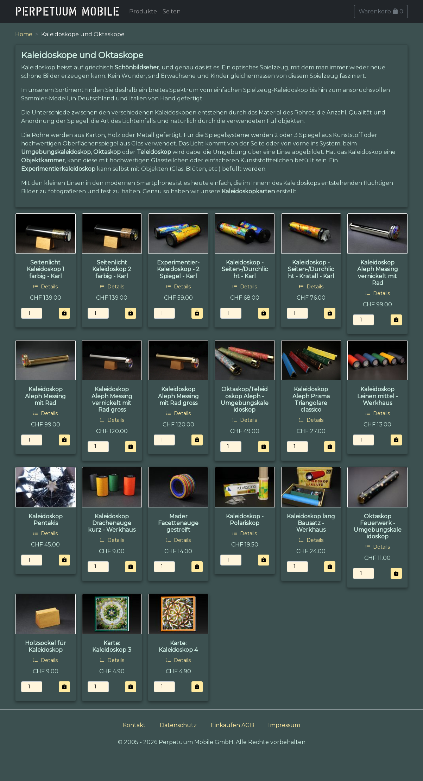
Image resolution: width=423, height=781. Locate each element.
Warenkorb (381, 11)
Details (45, 286)
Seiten (172, 11)
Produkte (143, 11)
